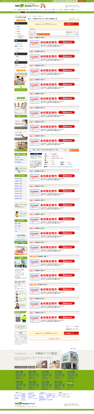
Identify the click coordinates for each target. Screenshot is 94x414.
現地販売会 (31, 397)
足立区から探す (19, 193)
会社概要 (72, 9)
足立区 (54, 12)
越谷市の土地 (31, 382)
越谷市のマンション (32, 381)
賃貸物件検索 (57, 1)
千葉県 (17, 28)
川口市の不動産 (57, 376)
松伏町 (39, 12)
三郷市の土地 (18, 392)
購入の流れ (19, 157)
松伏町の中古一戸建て (32, 389)
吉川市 (29, 12)
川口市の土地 (57, 382)
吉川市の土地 (70, 382)
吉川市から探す (19, 179)
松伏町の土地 (31, 392)
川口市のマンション (58, 381)
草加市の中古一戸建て (20, 379)
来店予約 (23, 403)
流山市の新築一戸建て (45, 388)
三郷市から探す (19, 182)
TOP (15, 9)
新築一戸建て (26, 9)
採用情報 (23, 397)
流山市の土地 (44, 392)
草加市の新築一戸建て (20, 378)
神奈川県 (18, 33)
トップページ (17, 397)
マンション (40, 9)
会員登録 (23, 400)
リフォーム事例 (52, 9)
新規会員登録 (81, 1)
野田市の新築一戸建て (58, 388)
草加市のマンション (19, 381)
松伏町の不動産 (31, 386)
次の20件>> (77, 34)
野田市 (68, 12)
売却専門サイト (43, 397)
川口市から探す (19, 195)
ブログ (16, 400)
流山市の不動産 (44, 386)
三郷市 (34, 12)
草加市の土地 (18, 382)
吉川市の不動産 (70, 376)
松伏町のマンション (32, 391)
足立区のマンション (45, 381)
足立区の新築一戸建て (45, 378)
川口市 (59, 12)
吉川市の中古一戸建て (71, 379)
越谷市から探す (19, 190)
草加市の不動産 (18, 376)
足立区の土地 (44, 382)
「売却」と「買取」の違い (52, 400)
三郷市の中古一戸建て (20, 389)
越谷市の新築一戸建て (32, 378)
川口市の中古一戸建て (58, 379)
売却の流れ (42, 400)
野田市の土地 (57, 392)
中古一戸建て (33, 9)
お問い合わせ (73, 1)
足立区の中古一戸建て (45, 379)
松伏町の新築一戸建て (32, 388)
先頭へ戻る (73, 352)
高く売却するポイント (51, 397)
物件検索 (20, 9)
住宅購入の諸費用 (20, 160)
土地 (46, 9)
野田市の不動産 (57, 386)
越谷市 (49, 12)
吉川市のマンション (71, 381)
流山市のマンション (45, 391)
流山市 (64, 12)
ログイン (23, 12)
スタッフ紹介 (59, 9)
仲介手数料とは (19, 162)
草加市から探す (19, 187)
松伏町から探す (19, 184)
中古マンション (19, 48)
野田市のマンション (58, 391)
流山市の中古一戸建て (45, 389)
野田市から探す (19, 201)
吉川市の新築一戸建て (71, 378)
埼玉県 (17, 26)
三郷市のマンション (19, 391)
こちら (25, 100)
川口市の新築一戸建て (58, 378)
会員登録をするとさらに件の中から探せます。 (57, 23)
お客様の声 (66, 9)
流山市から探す (19, 198)
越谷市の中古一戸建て (32, 379)
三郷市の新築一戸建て (20, 388)
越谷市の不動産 (31, 376)
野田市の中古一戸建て (58, 389)
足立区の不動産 (44, 376)
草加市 (44, 12)
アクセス (78, 9)
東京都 (17, 31)
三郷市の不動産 (18, 386)
